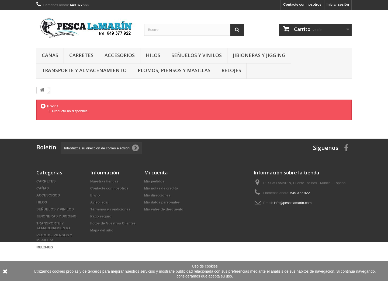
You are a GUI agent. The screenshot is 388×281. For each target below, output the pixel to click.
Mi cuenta (156, 172)
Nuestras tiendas (104, 181)
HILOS (153, 55)
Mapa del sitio (101, 230)
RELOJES (231, 70)
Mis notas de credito (161, 188)
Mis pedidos (154, 181)
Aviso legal (99, 202)
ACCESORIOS (120, 55)
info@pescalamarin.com (293, 203)
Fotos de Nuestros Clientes (113, 223)
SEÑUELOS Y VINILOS (196, 55)
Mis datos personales (162, 202)
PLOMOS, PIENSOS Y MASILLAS (174, 70)
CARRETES (81, 55)
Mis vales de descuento (163, 209)
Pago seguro (101, 216)
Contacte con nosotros (302, 4)
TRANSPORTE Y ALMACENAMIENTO (84, 70)
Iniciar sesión (338, 4)
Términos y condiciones (110, 209)
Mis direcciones (157, 195)
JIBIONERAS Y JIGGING (259, 55)
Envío (95, 195)
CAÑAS (50, 55)
